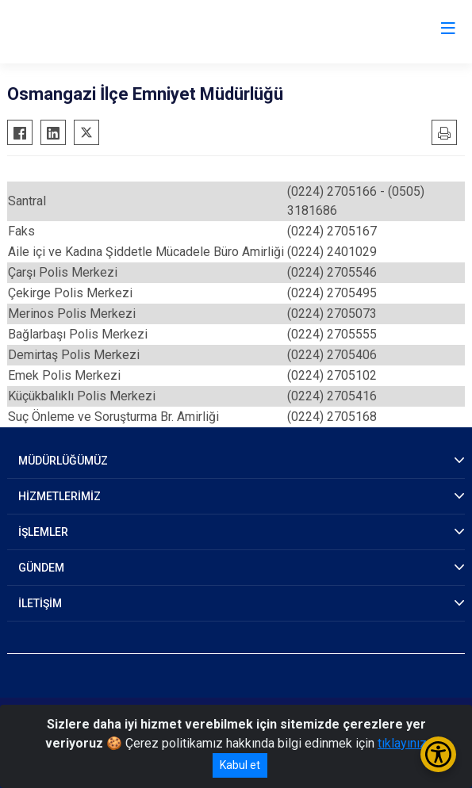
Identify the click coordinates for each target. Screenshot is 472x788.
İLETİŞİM (40, 603)
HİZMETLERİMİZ (59, 496)
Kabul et (240, 765)
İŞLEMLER (43, 532)
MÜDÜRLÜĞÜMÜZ (63, 460)
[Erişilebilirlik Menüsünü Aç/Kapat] (438, 754)
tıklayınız (402, 743)
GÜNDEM (41, 567)
